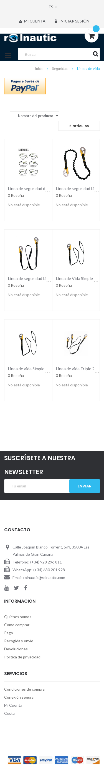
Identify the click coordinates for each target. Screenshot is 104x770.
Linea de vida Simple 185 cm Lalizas (40, 368)
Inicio (39, 68)
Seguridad (60, 68)
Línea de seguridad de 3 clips (34, 188)
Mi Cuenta (32, 21)
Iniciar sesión (72, 21)
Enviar (85, 486)
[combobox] (59, 54)
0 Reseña (16, 195)
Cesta (9, 713)
